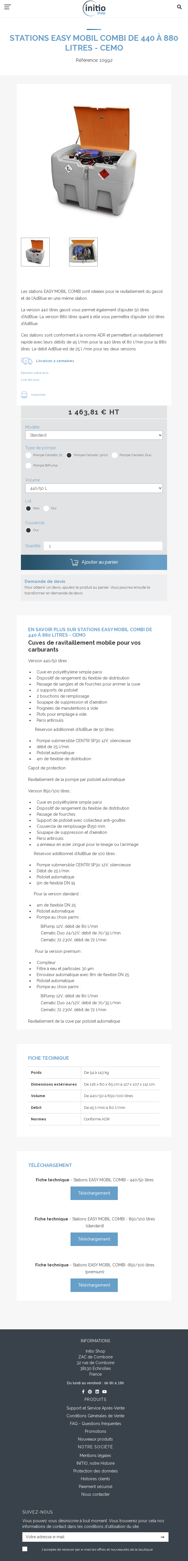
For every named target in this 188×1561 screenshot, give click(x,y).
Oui (53, 508)
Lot (28, 501)
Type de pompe (40, 448)
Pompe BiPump (45, 465)
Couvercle (34, 523)
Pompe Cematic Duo (135, 455)
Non (36, 508)
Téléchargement (94, 1193)
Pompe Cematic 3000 (91, 455)
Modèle (32, 427)
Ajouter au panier (94, 562)
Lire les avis (30, 380)
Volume (32, 480)
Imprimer (33, 395)
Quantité (32, 546)
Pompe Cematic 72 (47, 455)
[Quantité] (103, 546)
